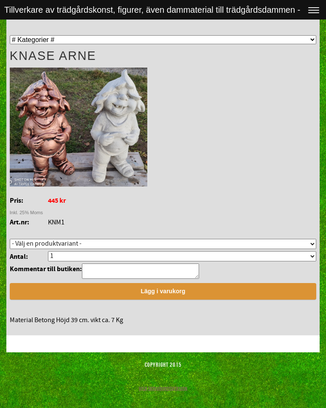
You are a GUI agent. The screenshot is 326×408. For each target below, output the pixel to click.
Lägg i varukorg (163, 293)
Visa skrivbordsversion (163, 391)
